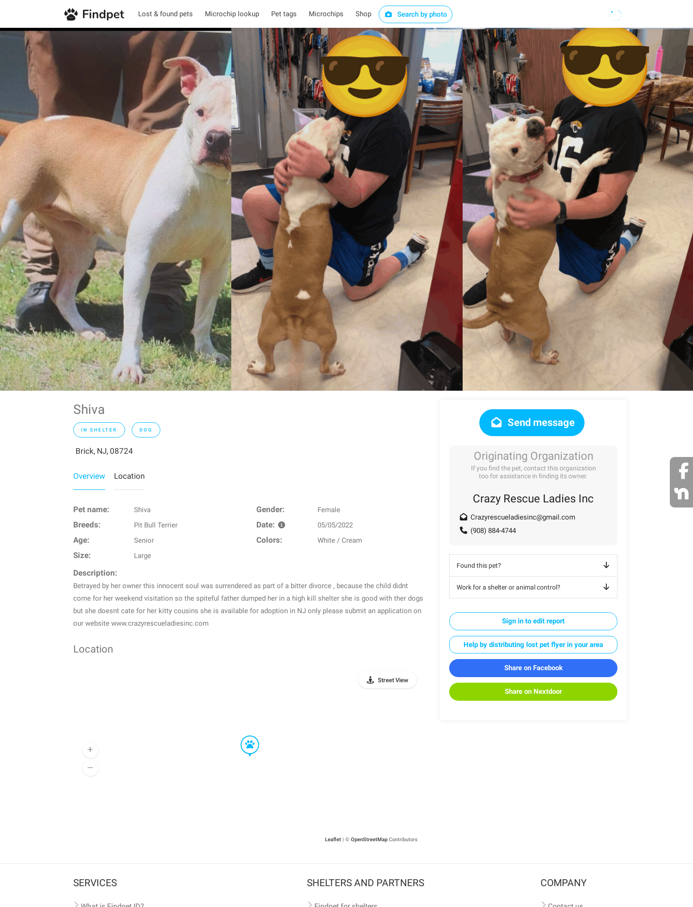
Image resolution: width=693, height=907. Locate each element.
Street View (393, 680)
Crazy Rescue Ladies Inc (533, 498)
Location (129, 476)
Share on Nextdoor (533, 691)
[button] (243, 736)
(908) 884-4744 (493, 530)
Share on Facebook (533, 668)
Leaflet (333, 840)
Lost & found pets (165, 14)
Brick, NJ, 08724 (104, 451)
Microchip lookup (232, 14)
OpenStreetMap (369, 840)
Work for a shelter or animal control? (535, 587)
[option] (115, 209)
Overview (89, 476)
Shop (363, 14)
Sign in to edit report (533, 621)
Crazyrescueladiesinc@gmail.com (522, 517)
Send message (532, 422)
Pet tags (284, 14)
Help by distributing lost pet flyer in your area (533, 645)
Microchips (326, 14)
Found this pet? (535, 565)
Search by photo (415, 14)
